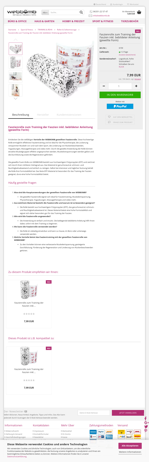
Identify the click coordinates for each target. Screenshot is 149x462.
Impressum (38, 434)
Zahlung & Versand (13, 437)
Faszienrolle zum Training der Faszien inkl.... (29, 307)
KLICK (121, 70)
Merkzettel (133, 4)
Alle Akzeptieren (130, 445)
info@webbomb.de (101, 15)
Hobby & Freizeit (73, 21)
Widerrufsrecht (12, 434)
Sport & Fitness (102, 21)
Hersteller (43, 118)
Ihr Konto (66, 437)
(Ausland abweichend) (127, 58)
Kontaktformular (41, 437)
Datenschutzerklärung (16, 456)
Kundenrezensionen (69, 118)
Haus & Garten (44, 21)
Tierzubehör (129, 21)
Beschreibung (20, 118)
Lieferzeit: (104, 55)
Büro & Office (17, 21)
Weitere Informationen (130, 451)
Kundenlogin (116, 4)
